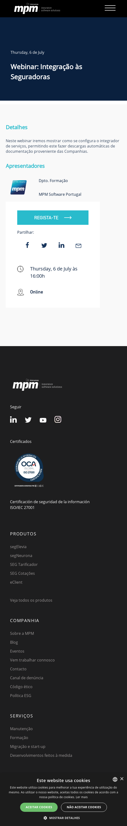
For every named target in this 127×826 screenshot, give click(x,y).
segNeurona (21, 555)
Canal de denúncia (26, 677)
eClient (16, 582)
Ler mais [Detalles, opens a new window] (82, 797)
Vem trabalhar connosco (32, 660)
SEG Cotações (22, 573)
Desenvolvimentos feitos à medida (41, 755)
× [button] (121, 779)
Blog (14, 642)
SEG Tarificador (24, 564)
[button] (63, 817)
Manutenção (21, 728)
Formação (19, 737)
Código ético (21, 686)
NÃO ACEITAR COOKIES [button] (84, 807)
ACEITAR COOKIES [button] (39, 807)
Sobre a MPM (22, 633)
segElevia (18, 546)
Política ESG (20, 695)
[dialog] (63, 799)
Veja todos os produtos (31, 600)
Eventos (17, 651)
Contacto (18, 669)
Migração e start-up (27, 746)
